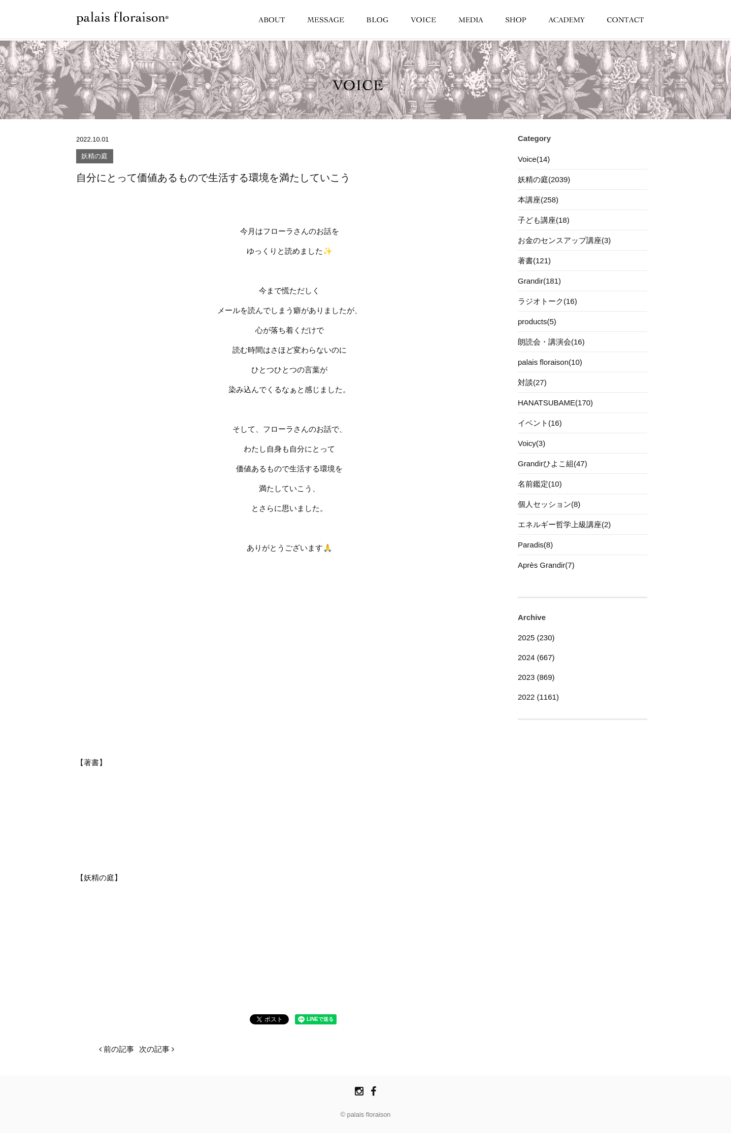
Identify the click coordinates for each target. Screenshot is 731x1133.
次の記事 (156, 1049)
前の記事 (116, 1049)
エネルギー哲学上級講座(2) (564, 524)
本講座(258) (538, 199)
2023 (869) (536, 677)
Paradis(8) (535, 544)
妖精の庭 (94, 156)
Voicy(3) (531, 443)
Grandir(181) (539, 281)
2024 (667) (536, 657)
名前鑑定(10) (540, 483)
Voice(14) (534, 159)
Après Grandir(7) (546, 565)
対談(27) (532, 382)
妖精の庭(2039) (544, 179)
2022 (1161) (538, 697)
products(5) (537, 321)
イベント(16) (540, 423)
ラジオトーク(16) (547, 301)
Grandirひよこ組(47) (552, 463)
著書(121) (534, 260)
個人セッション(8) (549, 504)
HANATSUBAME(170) (555, 402)
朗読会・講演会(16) (551, 341)
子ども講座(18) (544, 220)
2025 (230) (536, 637)
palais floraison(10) (550, 362)
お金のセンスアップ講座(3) (564, 240)
